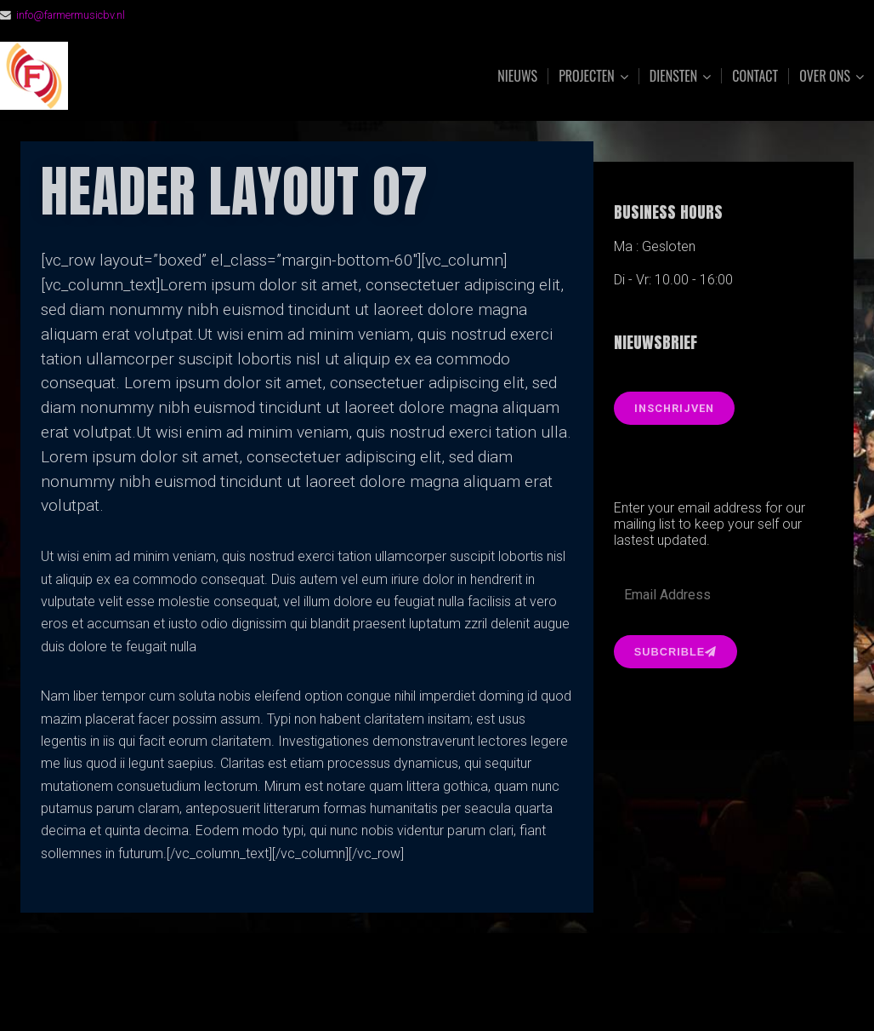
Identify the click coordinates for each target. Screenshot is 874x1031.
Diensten (674, 76)
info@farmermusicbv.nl (70, 15)
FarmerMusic (189, 76)
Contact (755, 75)
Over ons (824, 76)
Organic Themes (470, 991)
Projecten (587, 76)
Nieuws (517, 75)
